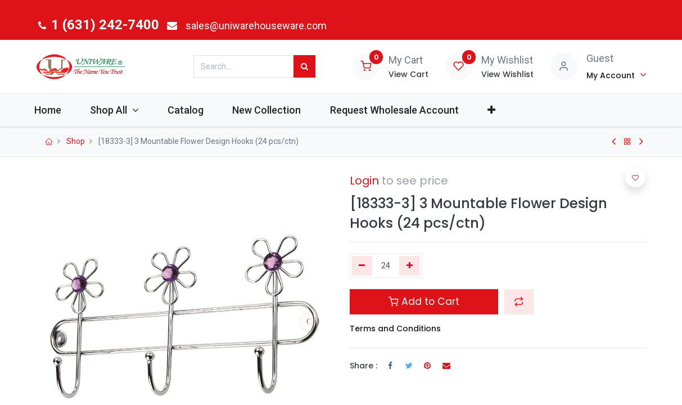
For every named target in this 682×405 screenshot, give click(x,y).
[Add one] (409, 266)
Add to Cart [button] (424, 301)
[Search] (304, 66)
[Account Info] (616, 75)
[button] (507, 110)
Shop (75, 141)
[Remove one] (362, 266)
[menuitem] (64, 110)
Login (364, 180)
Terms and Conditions (395, 328)
